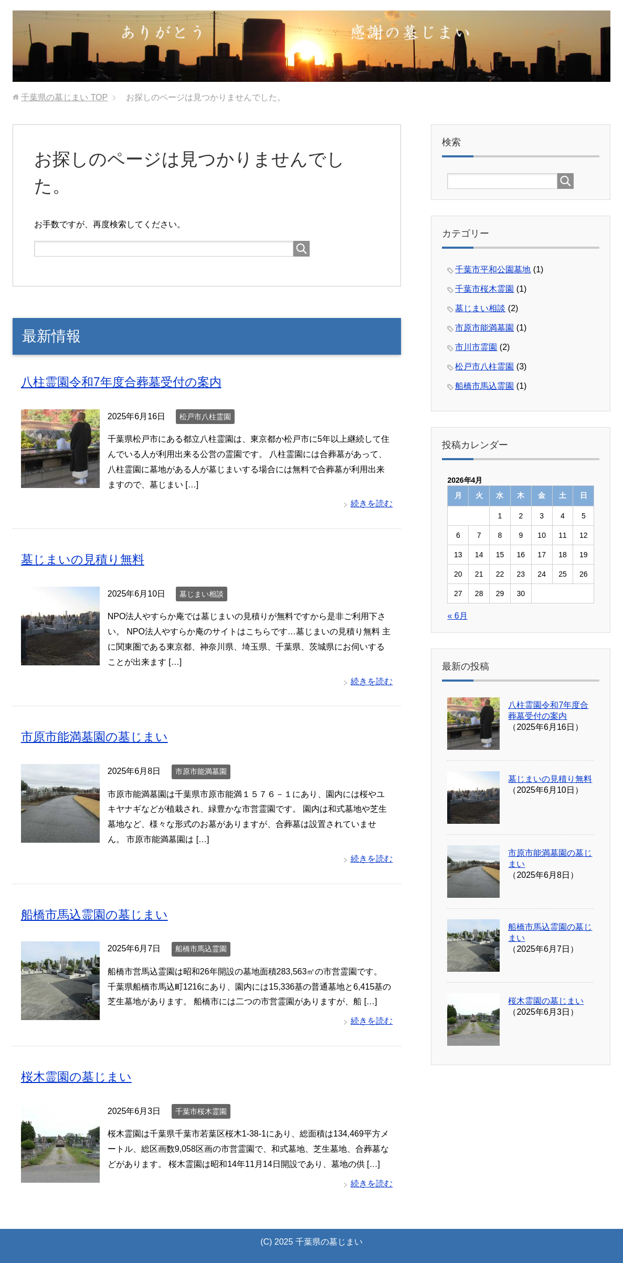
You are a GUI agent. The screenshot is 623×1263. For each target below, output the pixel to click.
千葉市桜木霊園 (201, 1110)
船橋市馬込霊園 (201, 947)
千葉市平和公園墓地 (493, 269)
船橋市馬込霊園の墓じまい (97, 913)
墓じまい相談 (201, 593)
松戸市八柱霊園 (205, 416)
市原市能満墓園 (201, 771)
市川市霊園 (476, 347)
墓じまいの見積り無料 (85, 559)
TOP (64, 97)
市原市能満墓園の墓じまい (97, 736)
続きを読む (372, 503)
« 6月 (457, 615)
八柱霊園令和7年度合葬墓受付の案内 (125, 382)
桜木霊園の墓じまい (78, 1075)
